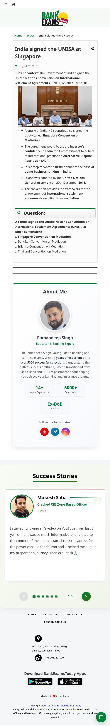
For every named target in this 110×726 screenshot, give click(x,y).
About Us (50, 615)
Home (18, 35)
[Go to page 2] (38, 597)
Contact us (73, 615)
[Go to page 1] (34, 597)
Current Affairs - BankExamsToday (62, 706)
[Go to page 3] (43, 597)
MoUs (31, 35)
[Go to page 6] (56, 597)
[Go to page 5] (51, 597)
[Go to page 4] (47, 597)
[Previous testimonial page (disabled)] (23, 596)
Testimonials (55, 622)
